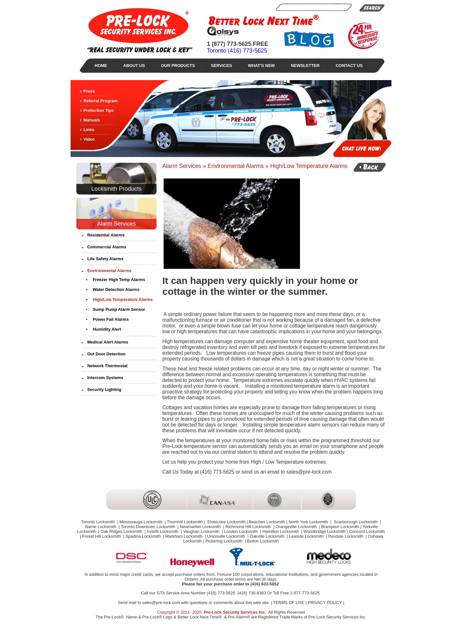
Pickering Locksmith (224, 541)
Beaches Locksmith (267, 521)
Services (221, 65)
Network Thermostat (107, 365)
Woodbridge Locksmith (325, 531)
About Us (134, 65)
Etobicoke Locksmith (226, 521)
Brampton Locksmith (340, 526)
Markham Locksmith (184, 536)
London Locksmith (241, 531)
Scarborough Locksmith (356, 521)
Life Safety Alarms (105, 258)
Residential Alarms (106, 235)
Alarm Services (116, 223)
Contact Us (349, 65)
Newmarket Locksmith (201, 526)
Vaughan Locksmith (202, 531)
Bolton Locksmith (263, 541)
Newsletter (305, 65)
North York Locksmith (308, 521)
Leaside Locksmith (307, 536)
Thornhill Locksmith (185, 521)
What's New (261, 65)
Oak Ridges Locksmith (121, 531)
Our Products (178, 65)
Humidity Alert (107, 329)
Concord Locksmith (367, 531)
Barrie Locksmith (101, 526)
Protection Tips (98, 110)
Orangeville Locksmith (297, 526)
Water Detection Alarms (116, 289)
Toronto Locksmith (98, 521)
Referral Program (100, 100)
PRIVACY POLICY (325, 602)
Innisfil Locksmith (163, 531)
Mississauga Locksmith (141, 521)
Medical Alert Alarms (107, 342)
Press (89, 91)
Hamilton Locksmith (281, 531)
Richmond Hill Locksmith (249, 526)
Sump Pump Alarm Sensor (119, 309)
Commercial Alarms (106, 246)
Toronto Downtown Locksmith (148, 526)
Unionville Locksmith (226, 536)
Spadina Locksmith (143, 536)
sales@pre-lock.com (161, 602)
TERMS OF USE (288, 602)
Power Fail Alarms (111, 319)
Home (101, 65)
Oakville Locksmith (268, 536)
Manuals (91, 120)
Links (88, 129)
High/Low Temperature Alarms (123, 299)
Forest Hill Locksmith (102, 536)
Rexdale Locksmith (346, 536)
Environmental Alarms (109, 270)
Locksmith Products (116, 189)
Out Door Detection (106, 354)
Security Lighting (104, 389)
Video (89, 139)
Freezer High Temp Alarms (119, 279)
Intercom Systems (105, 377)
